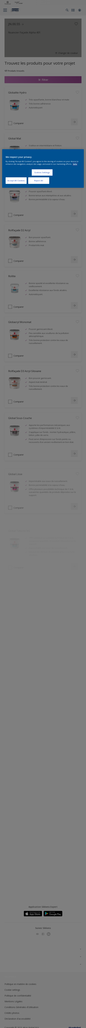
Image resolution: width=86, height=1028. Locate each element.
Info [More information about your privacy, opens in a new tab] (75, 164)
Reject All (38, 180)
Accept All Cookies (16, 180)
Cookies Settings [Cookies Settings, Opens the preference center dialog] (42, 172)
